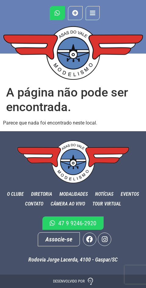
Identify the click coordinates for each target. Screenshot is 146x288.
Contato (34, 204)
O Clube (15, 194)
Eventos (130, 194)
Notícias (104, 194)
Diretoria (41, 194)
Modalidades (73, 194)
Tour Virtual (106, 204)
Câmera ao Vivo (68, 204)
